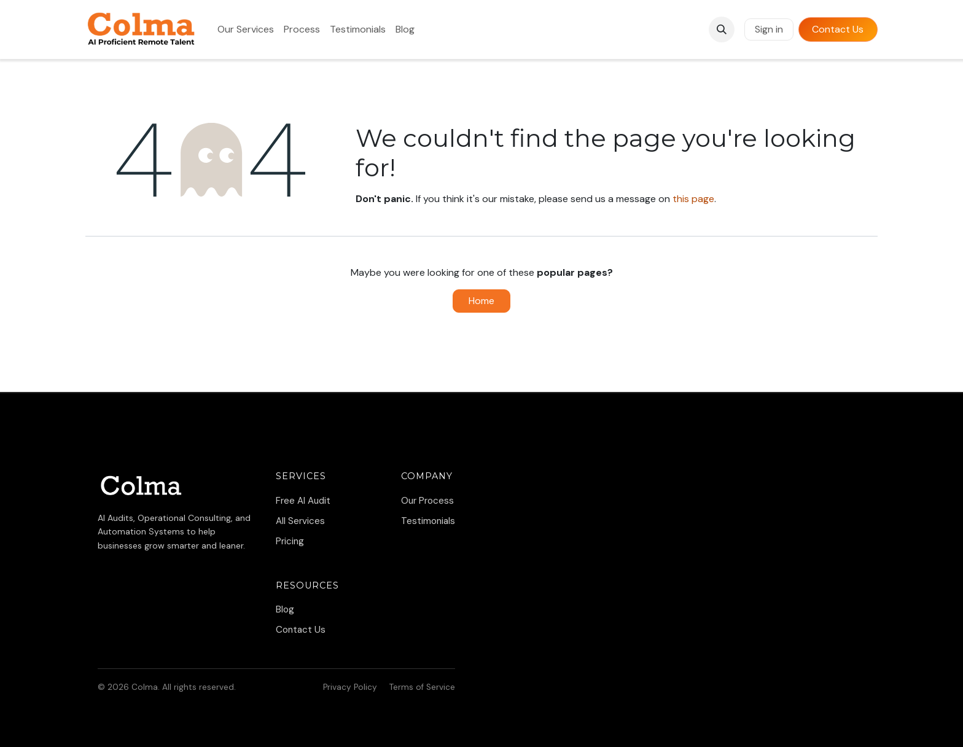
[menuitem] (245, 29)
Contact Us (838, 29)
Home (481, 300)
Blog (285, 609)
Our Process (427, 501)
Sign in (769, 29)
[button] (722, 29)
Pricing (290, 541)
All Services (300, 521)
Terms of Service (422, 687)
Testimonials (428, 521)
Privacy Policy (350, 687)
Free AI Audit (303, 501)
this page (693, 198)
